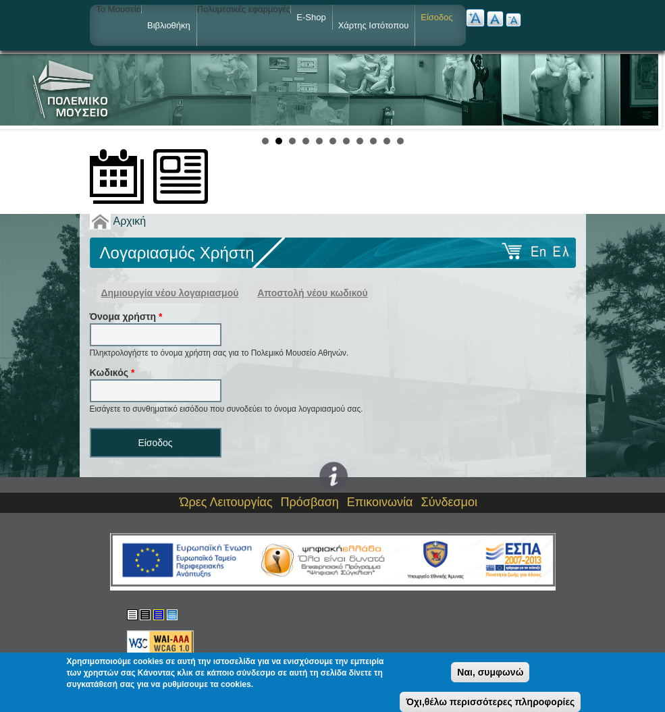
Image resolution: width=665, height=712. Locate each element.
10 (386, 141)
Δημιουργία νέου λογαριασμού (170, 292)
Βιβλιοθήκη (168, 25)
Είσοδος (437, 17)
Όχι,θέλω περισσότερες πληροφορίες (490, 701)
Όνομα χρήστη (126, 316)
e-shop (310, 17)
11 (400, 141)
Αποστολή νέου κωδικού (312, 292)
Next (647, 90)
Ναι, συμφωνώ (490, 672)
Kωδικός (112, 372)
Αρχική (130, 221)
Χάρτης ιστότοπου (373, 25)
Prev (17, 90)
